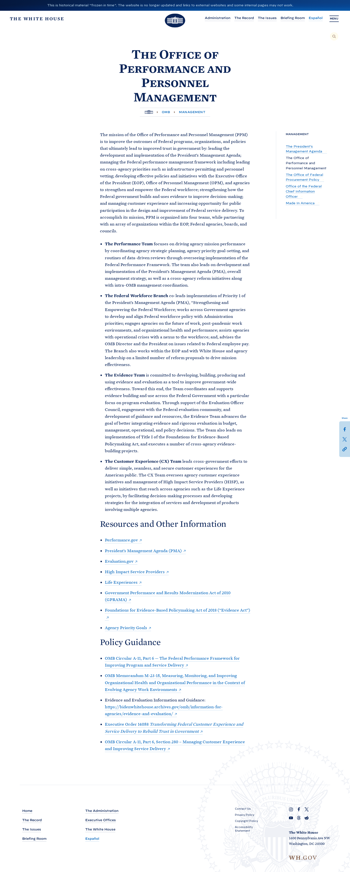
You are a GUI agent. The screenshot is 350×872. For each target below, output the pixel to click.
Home (27, 811)
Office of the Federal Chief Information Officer (304, 191)
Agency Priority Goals (126, 627)
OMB (166, 112)
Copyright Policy (246, 820)
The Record (243, 18)
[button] (344, 448)
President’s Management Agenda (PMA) (143, 550)
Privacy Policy (244, 814)
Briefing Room (292, 18)
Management (192, 112)
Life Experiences (121, 582)
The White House (100, 829)
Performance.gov (121, 540)
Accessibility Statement (244, 829)
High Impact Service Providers (135, 571)
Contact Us (243, 808)
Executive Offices (100, 820)
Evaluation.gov (119, 561)
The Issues (266, 18)
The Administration (102, 811)
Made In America (301, 203)
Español (315, 18)
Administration (217, 18)
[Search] (334, 36)
